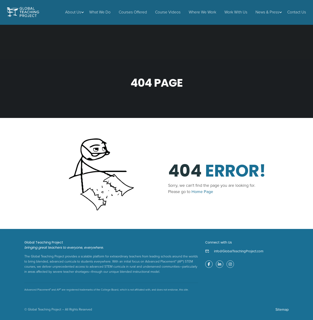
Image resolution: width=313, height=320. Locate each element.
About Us (73, 12)
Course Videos (168, 12)
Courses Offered (133, 12)
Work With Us (235, 12)
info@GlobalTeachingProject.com (238, 251)
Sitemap (282, 309)
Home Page (202, 191)
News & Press (267, 12)
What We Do (100, 12)
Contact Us (296, 12)
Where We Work (202, 12)
